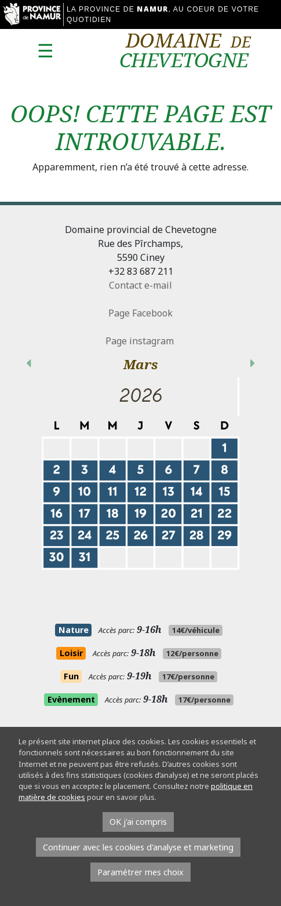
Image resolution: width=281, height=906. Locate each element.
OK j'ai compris (138, 821)
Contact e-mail (140, 285)
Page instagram (140, 340)
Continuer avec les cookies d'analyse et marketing (138, 847)
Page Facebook (140, 313)
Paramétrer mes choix (140, 872)
